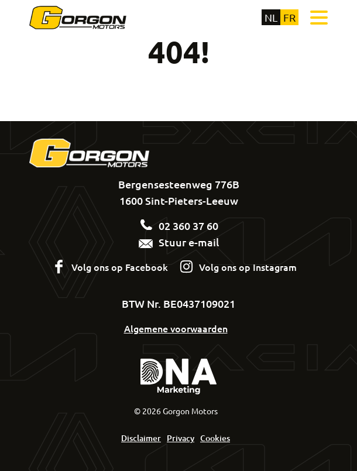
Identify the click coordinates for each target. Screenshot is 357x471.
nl (271, 17)
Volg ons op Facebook (119, 266)
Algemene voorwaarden (176, 328)
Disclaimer (141, 438)
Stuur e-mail (179, 242)
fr (289, 17)
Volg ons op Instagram (248, 266)
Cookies (215, 438)
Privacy (180, 438)
